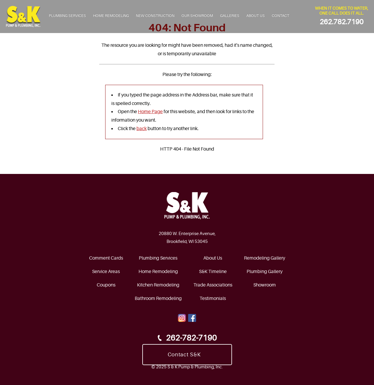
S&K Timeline (213, 271)
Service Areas (106, 271)
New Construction (155, 15)
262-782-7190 (186, 338)
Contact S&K (184, 355)
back (141, 128)
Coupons (106, 285)
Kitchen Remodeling (158, 285)
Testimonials (213, 298)
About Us (255, 15)
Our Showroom (197, 15)
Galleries (229, 15)
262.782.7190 (341, 22)
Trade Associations (212, 285)
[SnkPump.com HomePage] (187, 206)
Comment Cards (106, 258)
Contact (280, 15)
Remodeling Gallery (264, 258)
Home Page (150, 111)
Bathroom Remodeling (158, 298)
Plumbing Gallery (265, 271)
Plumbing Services (67, 15)
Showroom (264, 285)
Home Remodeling (111, 15)
